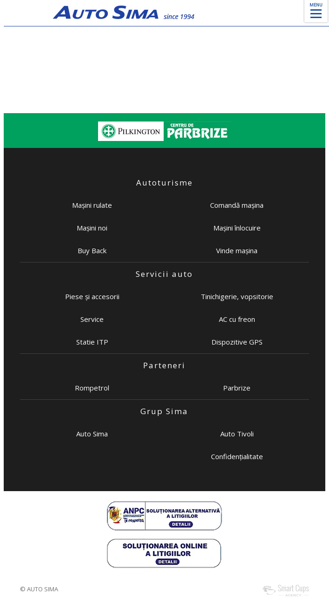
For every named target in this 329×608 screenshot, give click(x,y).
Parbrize (236, 387)
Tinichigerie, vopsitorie (237, 296)
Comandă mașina (236, 205)
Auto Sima (92, 433)
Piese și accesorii (92, 296)
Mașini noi (92, 227)
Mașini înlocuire (237, 227)
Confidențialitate (237, 456)
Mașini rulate (92, 205)
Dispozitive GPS (237, 341)
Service (92, 319)
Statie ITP (92, 341)
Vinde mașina (236, 250)
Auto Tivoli (237, 433)
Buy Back (92, 250)
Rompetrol (92, 387)
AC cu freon (237, 319)
